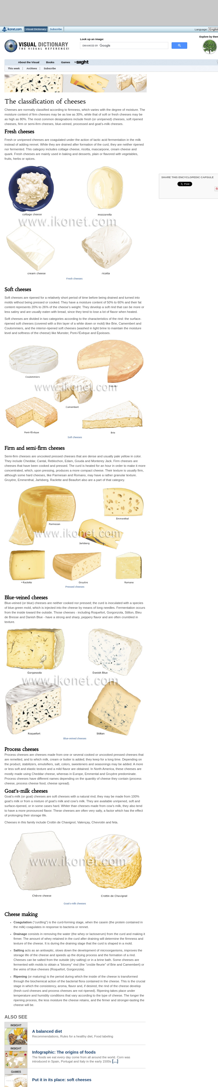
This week (14, 68)
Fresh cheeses (74, 278)
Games (65, 62)
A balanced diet (47, 1031)
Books (50, 62)
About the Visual (28, 62)
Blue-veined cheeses (74, 738)
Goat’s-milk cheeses (75, 903)
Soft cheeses (75, 437)
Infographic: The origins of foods (64, 1052)
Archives (32, 68)
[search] (123, 45)
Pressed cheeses (74, 586)
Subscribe (50, 68)
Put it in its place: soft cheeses (62, 1080)
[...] (115, 1061)
